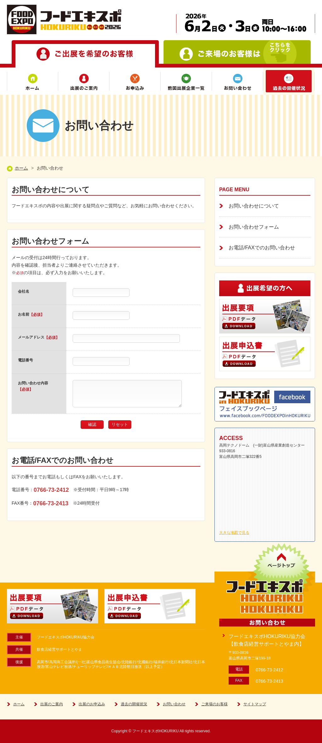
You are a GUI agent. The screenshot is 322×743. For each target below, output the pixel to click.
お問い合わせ (237, 81)
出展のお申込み (92, 704)
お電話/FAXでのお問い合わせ (262, 247)
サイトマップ (254, 704)
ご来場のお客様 (214, 704)
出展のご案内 (83, 81)
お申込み (135, 81)
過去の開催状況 (288, 81)
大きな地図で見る (234, 532)
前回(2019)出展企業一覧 (186, 81)
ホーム (32, 81)
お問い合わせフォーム (254, 227)
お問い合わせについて (254, 206)
